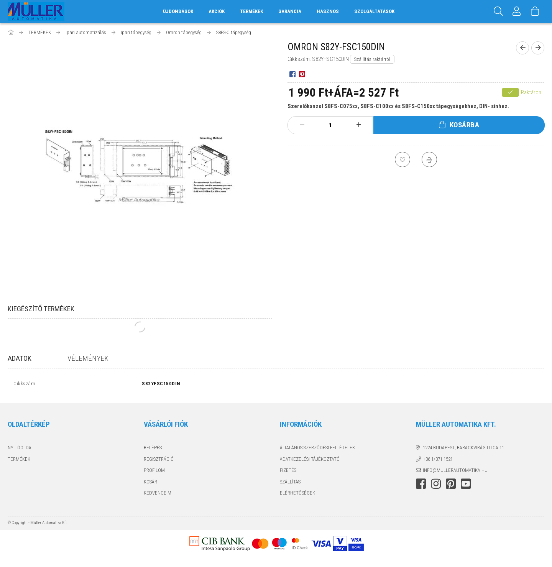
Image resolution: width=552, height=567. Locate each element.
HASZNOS (328, 11)
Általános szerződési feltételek (317, 449)
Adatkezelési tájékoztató (310, 460)
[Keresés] (498, 11)
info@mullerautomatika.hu (455, 472)
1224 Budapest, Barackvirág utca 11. (464, 449)
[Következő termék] (537, 47)
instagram (436, 485)
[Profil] (517, 11)
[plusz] (359, 125)
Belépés (153, 449)
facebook (421, 485)
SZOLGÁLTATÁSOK (374, 11)
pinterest (451, 485)
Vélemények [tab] (87, 358)
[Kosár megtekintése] (535, 11)
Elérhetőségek (297, 495)
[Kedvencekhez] (402, 159)
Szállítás (290, 483)
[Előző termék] (522, 47)
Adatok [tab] (19, 358)
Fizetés (288, 472)
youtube (466, 485)
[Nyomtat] (429, 159)
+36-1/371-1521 (438, 460)
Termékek (19, 460)
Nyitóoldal (21, 449)
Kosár (150, 483)
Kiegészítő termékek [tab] (41, 308)
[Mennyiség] (330, 125)
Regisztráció (159, 460)
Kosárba (465, 124)
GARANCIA (289, 11)
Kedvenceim (157, 495)
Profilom (154, 472)
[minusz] (302, 125)
